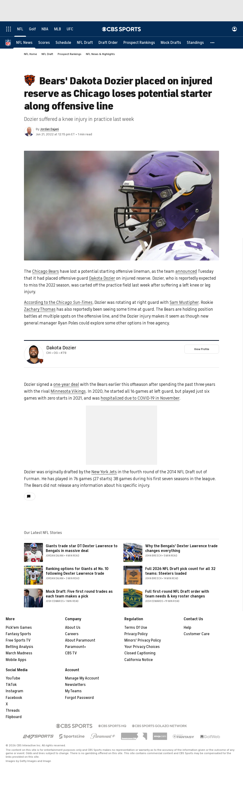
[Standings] (195, 43)
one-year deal (66, 384)
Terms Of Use (135, 627)
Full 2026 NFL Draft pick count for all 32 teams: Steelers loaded (180, 571)
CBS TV (71, 653)
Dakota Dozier (102, 278)
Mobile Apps (16, 659)
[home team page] (41, 361)
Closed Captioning (139, 653)
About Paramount (80, 640)
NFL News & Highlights (100, 54)
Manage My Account (82, 678)
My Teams (73, 691)
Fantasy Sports (18, 634)
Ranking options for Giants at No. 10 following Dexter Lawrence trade (77, 571)
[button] (213, 43)
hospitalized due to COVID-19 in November (140, 398)
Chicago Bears (45, 271)
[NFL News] (24, 43)
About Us (72, 627)
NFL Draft (47, 54)
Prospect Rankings (69, 54)
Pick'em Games (19, 627)
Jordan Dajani (49, 129)
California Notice (138, 659)
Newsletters (75, 684)
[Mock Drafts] (171, 43)
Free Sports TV (18, 640)
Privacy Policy (136, 634)
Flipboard (14, 717)
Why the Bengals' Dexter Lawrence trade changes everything (181, 548)
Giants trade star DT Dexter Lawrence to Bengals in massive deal (81, 548)
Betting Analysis (19, 646)
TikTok (11, 684)
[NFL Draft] (85, 43)
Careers (72, 634)
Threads (13, 710)
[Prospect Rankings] (139, 43)
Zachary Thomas (40, 309)
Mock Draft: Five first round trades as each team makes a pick (79, 593)
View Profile (201, 349)
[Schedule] (63, 43)
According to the (58, 302)
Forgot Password (79, 697)
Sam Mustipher (184, 302)
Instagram (14, 691)
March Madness (19, 653)
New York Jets (104, 471)
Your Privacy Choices (142, 646)
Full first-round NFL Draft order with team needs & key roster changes (177, 593)
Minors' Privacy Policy (142, 640)
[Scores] (44, 43)
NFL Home (30, 54)
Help (187, 627)
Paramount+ (75, 646)
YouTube (13, 678)
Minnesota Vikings (68, 391)
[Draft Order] (108, 43)
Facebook (14, 697)
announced (186, 271)
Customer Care (197, 634)
